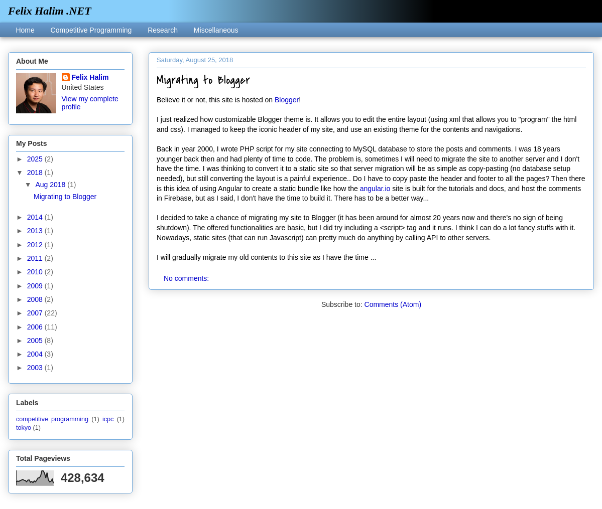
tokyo (23, 427)
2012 (36, 245)
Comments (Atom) (393, 304)
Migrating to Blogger (203, 80)
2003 (36, 368)
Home (25, 30)
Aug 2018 (51, 185)
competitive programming (52, 419)
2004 (36, 354)
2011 (36, 258)
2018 (36, 172)
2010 (36, 272)
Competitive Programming (91, 30)
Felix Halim (90, 77)
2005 (36, 340)
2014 (36, 217)
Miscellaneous (216, 30)
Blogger (287, 100)
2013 (36, 231)
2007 (36, 313)
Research (163, 30)
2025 (36, 159)
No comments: (187, 278)
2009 (36, 286)
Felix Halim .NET (49, 11)
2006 (36, 327)
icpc (107, 419)
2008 (36, 299)
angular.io (375, 189)
